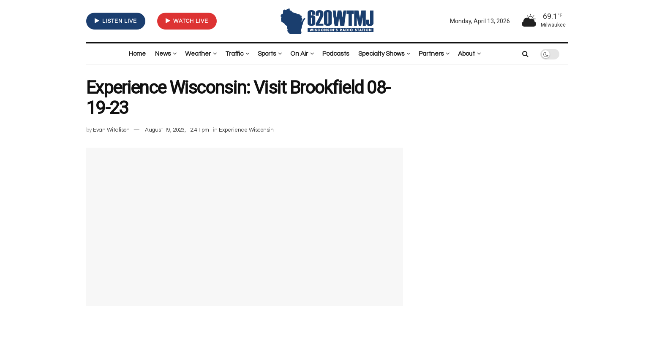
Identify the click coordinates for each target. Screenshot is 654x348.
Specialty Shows (381, 54)
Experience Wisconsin (246, 130)
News (163, 54)
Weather (198, 54)
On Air (299, 54)
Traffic (234, 54)
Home (137, 54)
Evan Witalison (111, 130)
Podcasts (335, 54)
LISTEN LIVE (116, 21)
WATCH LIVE (187, 21)
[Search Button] (525, 54)
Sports (267, 54)
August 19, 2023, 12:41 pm (177, 130)
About (466, 54)
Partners (431, 54)
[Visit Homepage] (327, 20)
